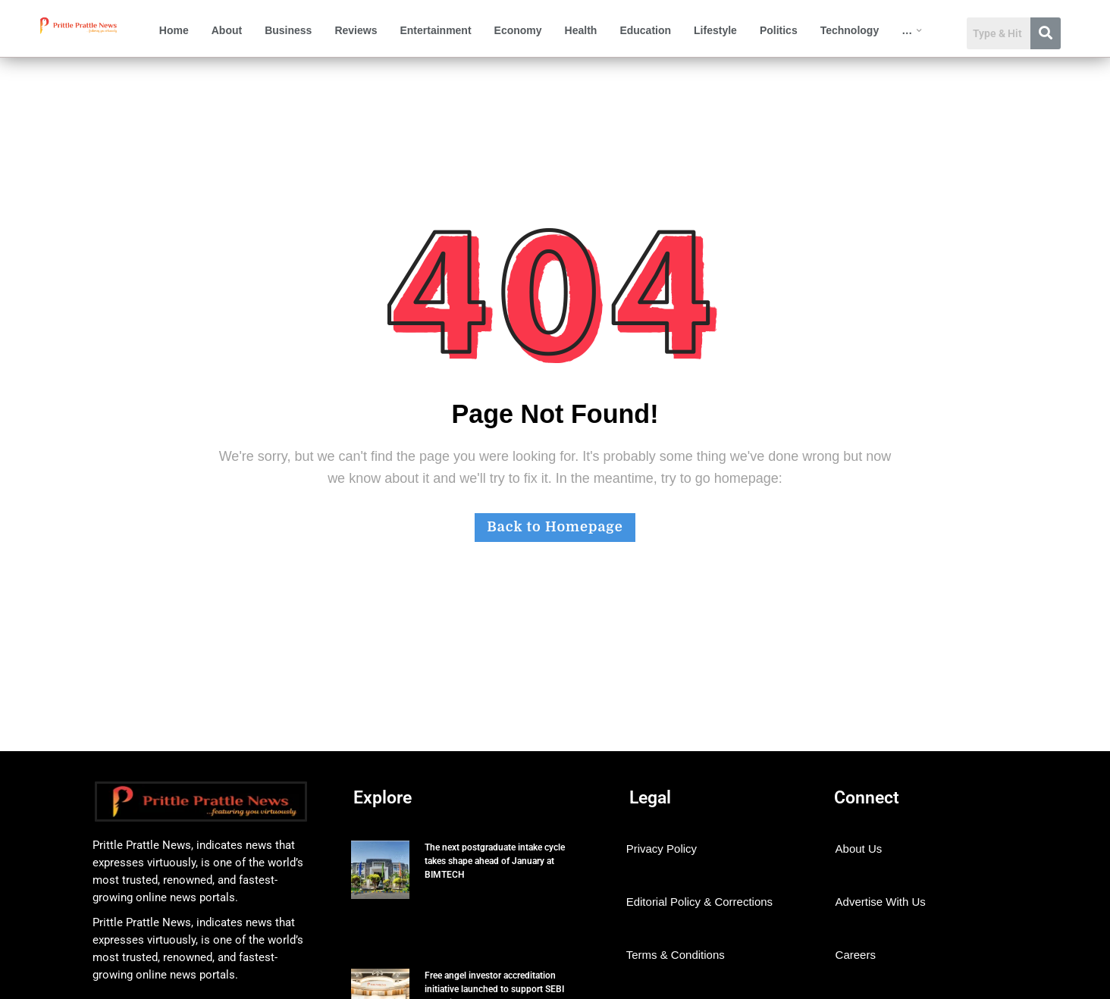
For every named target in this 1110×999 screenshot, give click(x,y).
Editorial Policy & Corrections (699, 901)
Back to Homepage (554, 526)
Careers (856, 954)
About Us (859, 848)
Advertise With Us (881, 901)
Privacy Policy (661, 848)
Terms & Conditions (675, 954)
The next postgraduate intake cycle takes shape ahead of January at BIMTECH (495, 861)
